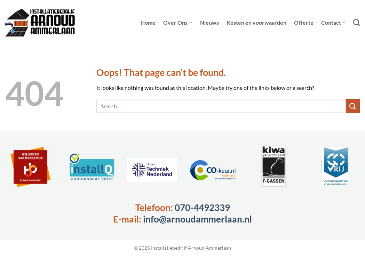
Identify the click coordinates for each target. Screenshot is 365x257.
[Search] (356, 22)
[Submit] (353, 106)
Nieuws (209, 22)
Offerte (304, 22)
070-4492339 (202, 207)
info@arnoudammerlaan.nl (197, 219)
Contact (333, 22)
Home (148, 22)
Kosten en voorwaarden (256, 22)
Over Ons (177, 22)
